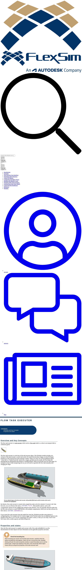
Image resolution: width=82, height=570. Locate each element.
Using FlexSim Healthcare (11, 185)
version (2, 157)
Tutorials (6, 173)
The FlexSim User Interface (11, 175)
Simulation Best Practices (10, 176)
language (3, 160)
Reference (6, 187)
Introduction (7, 172)
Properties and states (9, 431)
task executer (18, 443)
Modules (6, 188)
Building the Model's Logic (11, 181)
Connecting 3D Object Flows (11, 179)
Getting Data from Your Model (12, 184)
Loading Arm (19, 507)
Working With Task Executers (11, 182)
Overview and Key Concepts (11, 430)
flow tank (32, 443)
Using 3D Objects (8, 178)
